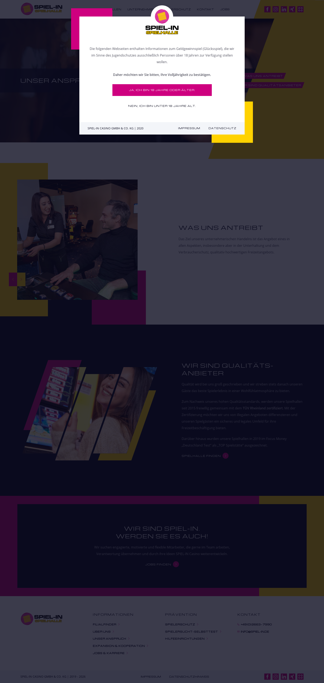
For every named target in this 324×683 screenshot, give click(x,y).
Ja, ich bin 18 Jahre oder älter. (162, 90)
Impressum (189, 128)
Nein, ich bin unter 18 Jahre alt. (162, 106)
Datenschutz (222, 128)
